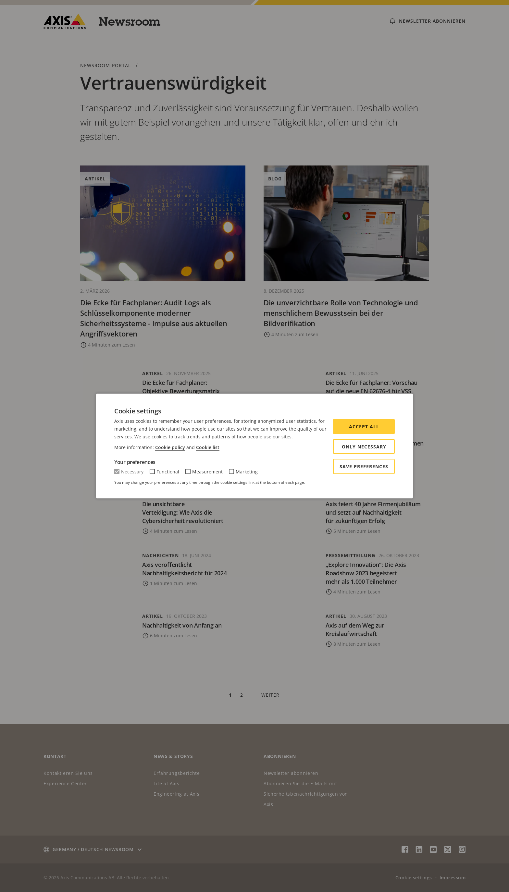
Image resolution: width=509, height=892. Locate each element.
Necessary (132, 472)
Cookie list (207, 447)
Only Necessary (364, 447)
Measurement (207, 472)
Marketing (247, 472)
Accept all (364, 426)
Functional (167, 472)
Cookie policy (170, 447)
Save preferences (364, 466)
